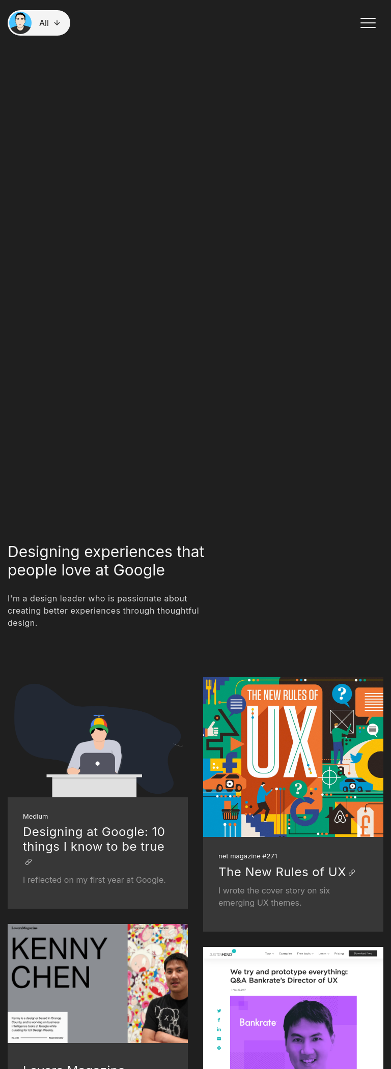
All (44, 23)
